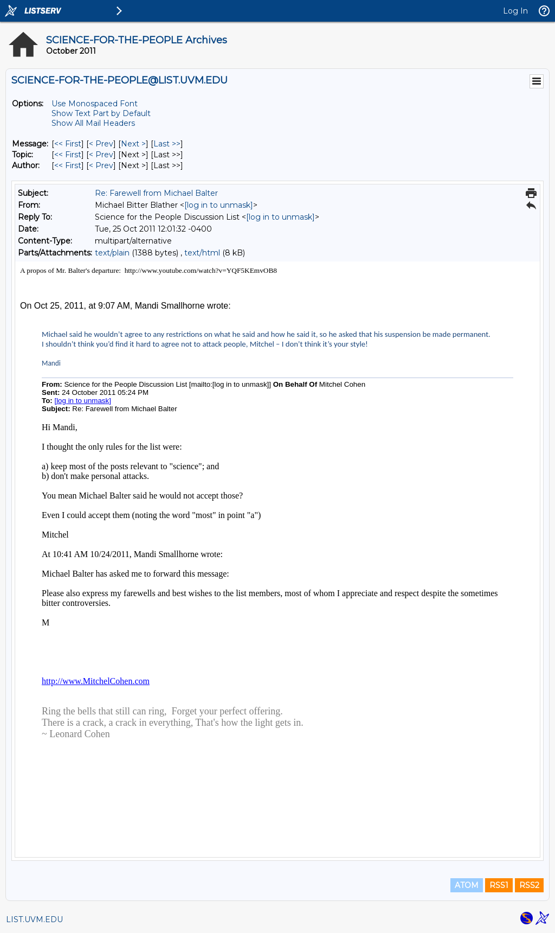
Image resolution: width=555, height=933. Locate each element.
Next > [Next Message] (133, 144)
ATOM (467, 885)
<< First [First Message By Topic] (67, 154)
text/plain (112, 253)
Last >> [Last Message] (166, 144)
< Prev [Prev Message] (101, 144)
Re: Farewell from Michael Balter (156, 193)
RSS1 (498, 885)
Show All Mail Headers (93, 123)
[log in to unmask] (218, 205)
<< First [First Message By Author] (67, 165)
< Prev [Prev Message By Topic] (101, 154)
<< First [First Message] (67, 144)
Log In (515, 11)
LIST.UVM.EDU (34, 919)
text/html (202, 253)
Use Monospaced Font (94, 103)
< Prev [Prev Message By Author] (101, 165)
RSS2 (529, 885)
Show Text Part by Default (101, 113)
